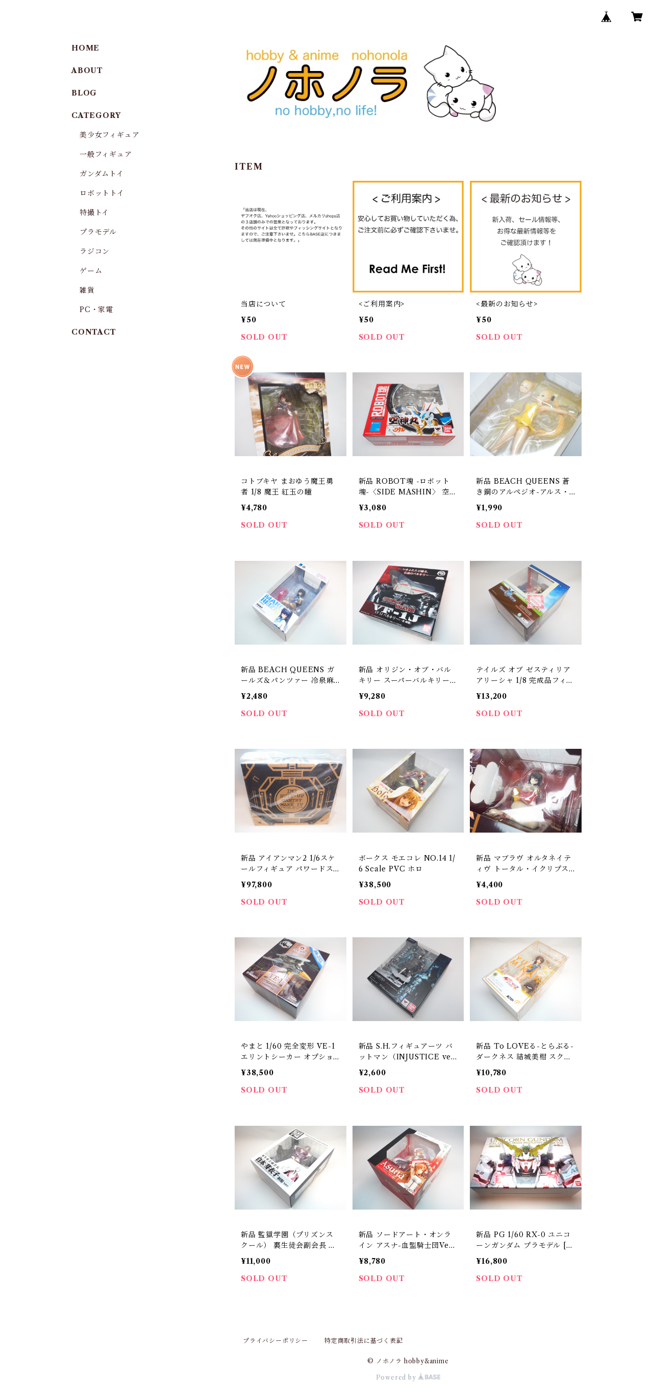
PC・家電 (96, 309)
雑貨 (87, 290)
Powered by (408, 1377)
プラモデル (98, 231)
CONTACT (93, 332)
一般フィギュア (106, 154)
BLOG (84, 93)
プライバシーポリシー (275, 1340)
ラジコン (95, 251)
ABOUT (87, 70)
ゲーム (91, 270)
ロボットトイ (102, 193)
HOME (85, 48)
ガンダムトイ (102, 173)
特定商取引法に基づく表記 (363, 1340)
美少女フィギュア (109, 134)
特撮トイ (94, 212)
